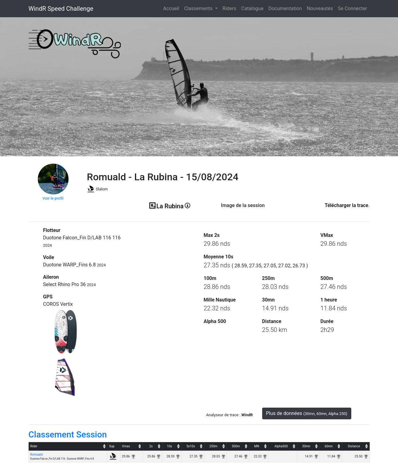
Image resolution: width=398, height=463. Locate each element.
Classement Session (68, 434)
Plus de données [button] (307, 413)
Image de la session (243, 205)
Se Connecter (352, 8)
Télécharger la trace (346, 205)
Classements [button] (199, 8)
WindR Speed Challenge (61, 8)
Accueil (172, 8)
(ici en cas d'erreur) (242, 213)
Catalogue (252, 8)
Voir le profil (53, 198)
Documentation (285, 8)
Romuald (36, 455)
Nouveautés (320, 8)
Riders (229, 8)
